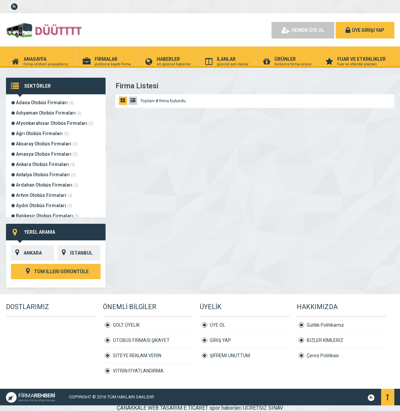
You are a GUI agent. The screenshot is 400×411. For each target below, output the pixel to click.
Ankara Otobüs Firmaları (43, 164)
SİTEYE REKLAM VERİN (137, 355)
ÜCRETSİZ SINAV (263, 408)
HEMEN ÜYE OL (302, 30)
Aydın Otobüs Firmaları (41, 205)
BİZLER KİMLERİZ (325, 340)
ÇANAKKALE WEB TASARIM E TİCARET (162, 408)
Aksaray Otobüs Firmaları (44, 143)
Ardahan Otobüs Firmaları (44, 185)
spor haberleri (225, 408)
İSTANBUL (75, 253)
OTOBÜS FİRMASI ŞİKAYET (141, 340)
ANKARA (26, 253)
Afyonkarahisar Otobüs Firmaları (52, 123)
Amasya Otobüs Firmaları (44, 154)
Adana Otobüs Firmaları (42, 102)
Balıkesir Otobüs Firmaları (45, 215)
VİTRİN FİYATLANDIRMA (138, 370)
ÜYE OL (217, 325)
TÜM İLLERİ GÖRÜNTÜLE (56, 271)
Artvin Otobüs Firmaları (41, 195)
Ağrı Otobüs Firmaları (40, 133)
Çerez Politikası (323, 355)
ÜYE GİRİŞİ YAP (365, 30)
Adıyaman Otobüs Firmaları (46, 113)
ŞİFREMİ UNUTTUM (230, 355)
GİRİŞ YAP (220, 340)
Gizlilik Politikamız (325, 325)
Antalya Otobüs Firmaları (43, 174)
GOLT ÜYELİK (126, 325)
